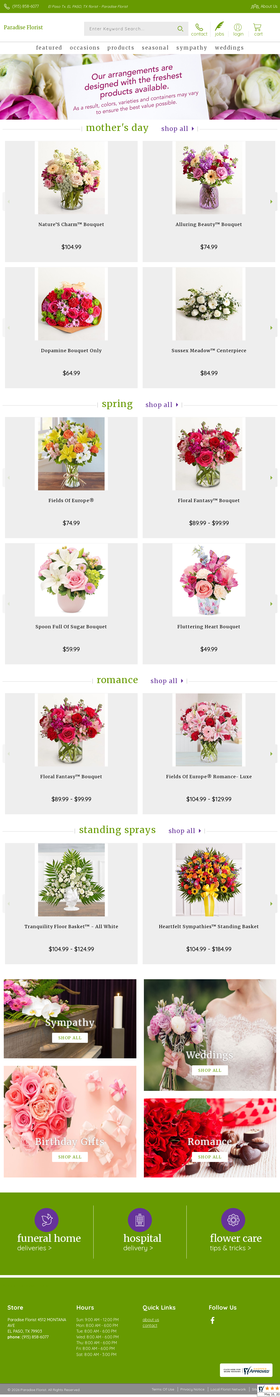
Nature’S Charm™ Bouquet (71, 224)
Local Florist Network (228, 1389)
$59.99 (71, 649)
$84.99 (209, 373)
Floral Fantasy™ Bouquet (209, 500)
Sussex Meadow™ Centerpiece (209, 350)
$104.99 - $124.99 (71, 949)
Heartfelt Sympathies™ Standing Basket (209, 926)
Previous (8, 201)
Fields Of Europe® (71, 500)
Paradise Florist (23, 27)
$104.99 (71, 247)
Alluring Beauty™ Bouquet (209, 224)
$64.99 (71, 373)
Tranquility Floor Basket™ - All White (71, 926)
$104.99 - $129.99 (208, 799)
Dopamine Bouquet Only (71, 350)
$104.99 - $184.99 (208, 949)
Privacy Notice (192, 1389)
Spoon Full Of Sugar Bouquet (71, 627)
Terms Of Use (163, 1389)
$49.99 (208, 649)
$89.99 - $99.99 (209, 523)
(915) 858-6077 (25, 6)
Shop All (174, 129)
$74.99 (208, 247)
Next (272, 201)
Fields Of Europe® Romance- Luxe (209, 776)
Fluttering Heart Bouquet (208, 627)
